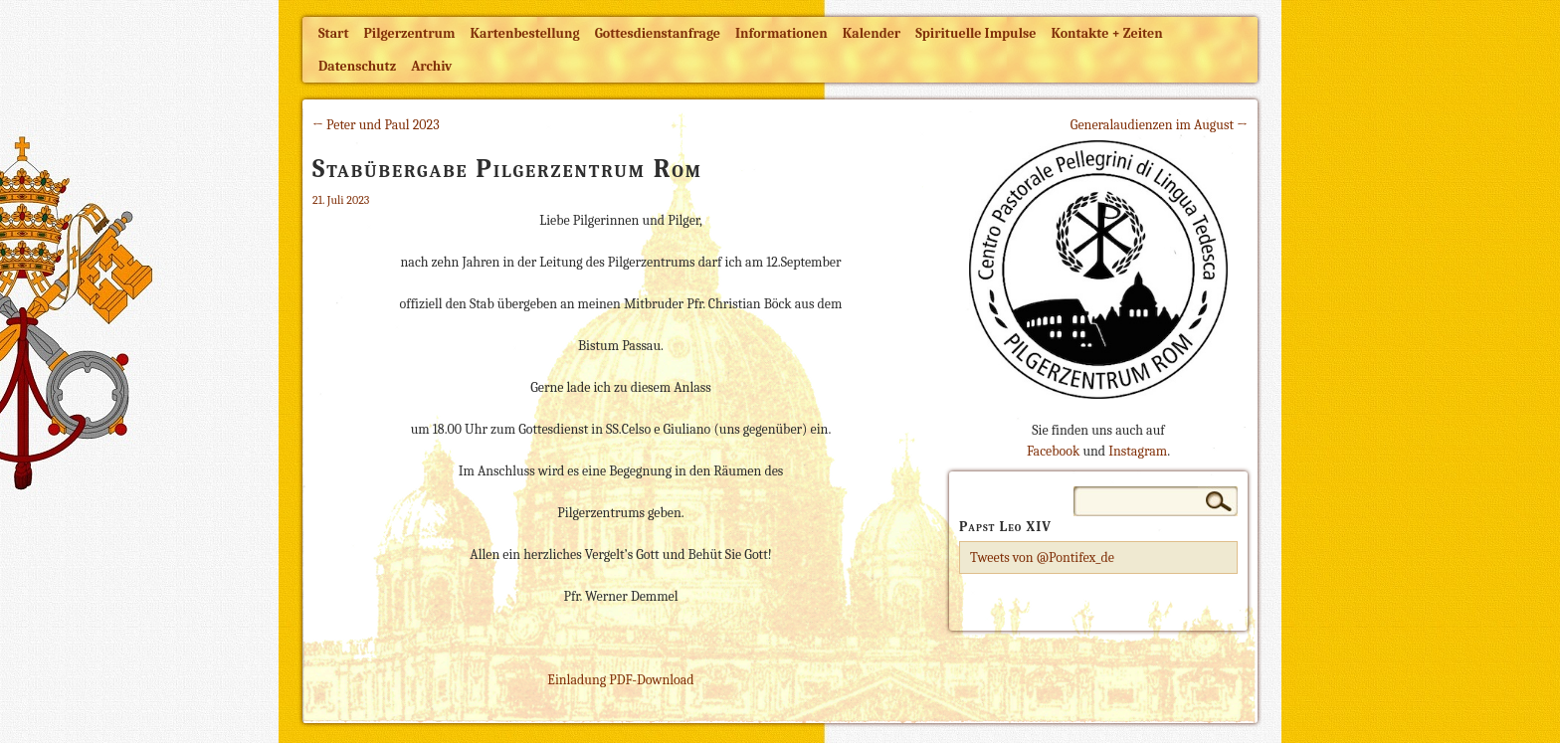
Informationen (781, 33)
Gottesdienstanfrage (657, 33)
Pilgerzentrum (410, 33)
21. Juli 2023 (340, 200)
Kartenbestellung (525, 33)
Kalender (871, 33)
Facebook (1053, 451)
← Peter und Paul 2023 (376, 124)
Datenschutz (357, 66)
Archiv (431, 66)
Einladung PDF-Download (620, 679)
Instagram (1137, 451)
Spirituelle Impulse (975, 33)
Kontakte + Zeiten (1106, 33)
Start (333, 33)
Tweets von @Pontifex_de (1042, 557)
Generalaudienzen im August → (1159, 124)
